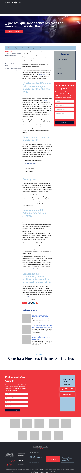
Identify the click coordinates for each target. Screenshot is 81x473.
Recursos (44, 6)
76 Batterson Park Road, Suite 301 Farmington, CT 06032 (36, 449)
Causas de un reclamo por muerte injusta (12, 51)
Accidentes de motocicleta (31, 156)
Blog (11, 41)
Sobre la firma (9, 6)
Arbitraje (59, 62)
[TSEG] (39, 469)
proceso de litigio (32, 262)
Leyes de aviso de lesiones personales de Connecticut (40, 309)
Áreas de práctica (18, 6)
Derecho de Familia (62, 71)
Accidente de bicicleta (62, 52)
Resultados (49, 6)
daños (45, 93)
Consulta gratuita (13, 24)
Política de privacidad (20, 454)
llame (29, 290)
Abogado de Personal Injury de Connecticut (8, 41)
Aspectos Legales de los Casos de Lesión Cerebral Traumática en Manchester (42, 330)
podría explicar (42, 67)
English (61, 6)
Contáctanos (56, 6)
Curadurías (59, 66)
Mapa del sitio (21, 450)
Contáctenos (21, 448)
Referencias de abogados (35, 6)
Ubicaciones (26, 6)
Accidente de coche (62, 57)
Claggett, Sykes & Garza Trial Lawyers (9, 448)
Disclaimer (20, 456)
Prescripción (7, 54)
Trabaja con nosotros (67, 453)
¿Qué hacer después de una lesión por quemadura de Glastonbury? (42, 319)
